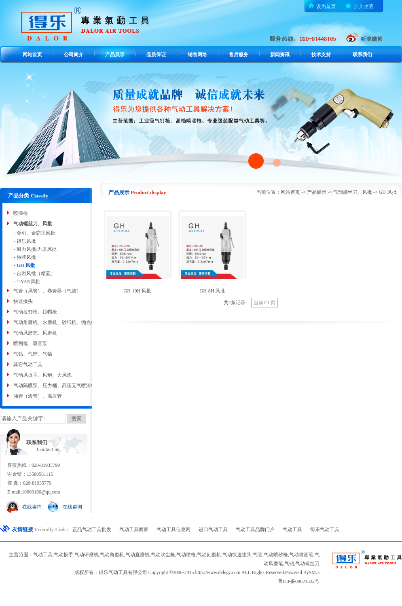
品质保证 (156, 54)
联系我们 (362, 54)
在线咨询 (32, 507)
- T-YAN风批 (27, 281)
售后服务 (238, 54)
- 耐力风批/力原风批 (35, 249)
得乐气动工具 (324, 529)
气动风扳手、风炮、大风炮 (42, 375)
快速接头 (23, 301)
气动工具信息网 (173, 529)
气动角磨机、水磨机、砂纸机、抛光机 (54, 322)
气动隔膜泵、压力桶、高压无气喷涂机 (54, 385)
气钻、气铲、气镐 (32, 354)
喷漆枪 (20, 213)
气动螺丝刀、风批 (32, 224)
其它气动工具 (27, 364)
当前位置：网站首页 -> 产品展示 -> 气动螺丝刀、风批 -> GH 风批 (326, 192)
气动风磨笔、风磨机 (35, 333)
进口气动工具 (213, 529)
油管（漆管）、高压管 (37, 396)
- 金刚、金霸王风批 (34, 233)
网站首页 (32, 54)
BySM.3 (311, 572)
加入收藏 (363, 6)
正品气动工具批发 (91, 529)
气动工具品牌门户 (255, 529)
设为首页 (326, 6)
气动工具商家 (133, 529)
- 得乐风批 (25, 241)
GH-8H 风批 (212, 291)
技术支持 (321, 54)
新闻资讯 (280, 54)
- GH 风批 (24, 265)
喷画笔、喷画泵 (30, 343)
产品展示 (115, 54)
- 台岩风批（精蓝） (34, 273)
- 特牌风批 (25, 257)
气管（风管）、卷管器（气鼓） (47, 291)
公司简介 (73, 54)
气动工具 (292, 529)
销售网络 (197, 54)
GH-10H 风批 (138, 291)
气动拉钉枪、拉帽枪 (35, 312)
